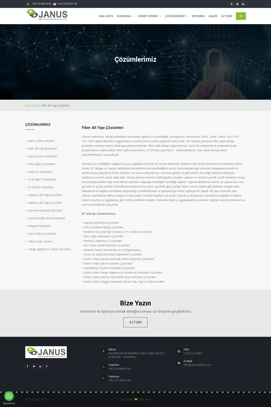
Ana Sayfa (106, 16)
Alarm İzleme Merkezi (41, 141)
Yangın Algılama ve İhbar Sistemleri (49, 249)
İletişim (226, 16)
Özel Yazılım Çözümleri (42, 233)
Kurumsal (125, 16)
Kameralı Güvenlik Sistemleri (45, 210)
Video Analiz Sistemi (40, 241)
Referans (198, 16)
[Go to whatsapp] (9, 396)
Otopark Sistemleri (39, 226)
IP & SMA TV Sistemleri (42, 179)
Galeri (213, 16)
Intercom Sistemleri (40, 171)
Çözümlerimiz (176, 16)
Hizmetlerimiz (149, 16)
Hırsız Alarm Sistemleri (41, 164)
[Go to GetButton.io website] (9, 403)
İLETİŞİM (135, 322)
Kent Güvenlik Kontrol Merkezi (46, 218)
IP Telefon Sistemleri (40, 187)
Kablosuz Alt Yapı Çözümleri (45, 195)
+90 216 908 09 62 (38, 3)
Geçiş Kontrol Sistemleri (42, 156)
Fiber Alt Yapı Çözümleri (42, 148)
